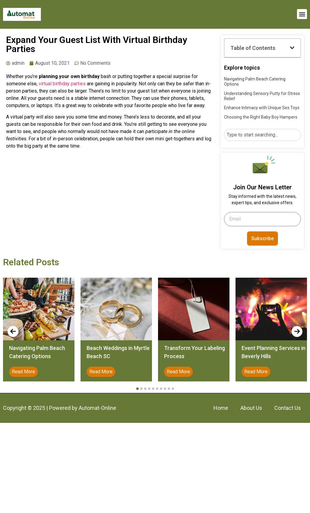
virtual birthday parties (62, 84)
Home (220, 408)
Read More (23, 371)
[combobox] (262, 135)
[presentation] (13, 331)
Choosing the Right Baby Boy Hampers (260, 117)
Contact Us (287, 408)
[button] (302, 14)
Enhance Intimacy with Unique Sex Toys (261, 107)
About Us (251, 408)
